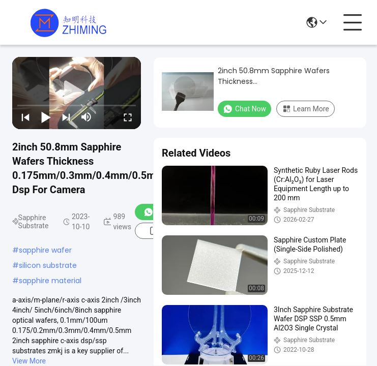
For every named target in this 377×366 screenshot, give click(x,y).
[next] (66, 117)
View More (29, 361)
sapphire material (50, 281)
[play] (77, 93)
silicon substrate (48, 265)
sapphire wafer (45, 250)
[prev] (25, 117)
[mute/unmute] (86, 117)
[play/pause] (46, 117)
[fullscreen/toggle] (128, 117)
